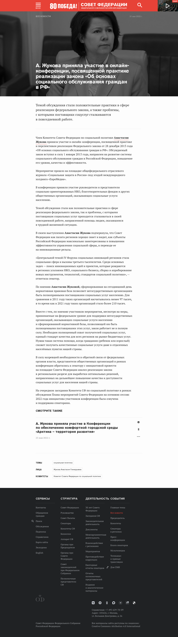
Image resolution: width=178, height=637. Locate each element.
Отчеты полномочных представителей (94, 576)
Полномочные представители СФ (68, 581)
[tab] (138, 431)
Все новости (43, 16)
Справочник (42, 537)
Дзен (100, 602)
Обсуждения (42, 526)
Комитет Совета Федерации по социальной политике (77, 476)
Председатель (117, 518)
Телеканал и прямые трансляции (116, 558)
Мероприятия (93, 551)
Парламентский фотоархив (134, 602)
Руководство (67, 512)
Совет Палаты (68, 518)
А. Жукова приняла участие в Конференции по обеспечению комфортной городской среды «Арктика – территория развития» (77, 428)
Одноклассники (138, 429)
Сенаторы (66, 523)
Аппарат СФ (67, 539)
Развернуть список (138, 437)
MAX (113, 602)
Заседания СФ (93, 515)
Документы (92, 529)
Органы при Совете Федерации (67, 555)
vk (93, 602)
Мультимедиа (117, 550)
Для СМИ (115, 567)
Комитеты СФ (68, 528)
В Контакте (138, 422)
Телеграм (120, 602)
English (39, 552)
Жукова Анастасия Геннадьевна (67, 469)
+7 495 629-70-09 (114, 609)
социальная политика (63, 462)
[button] (38, 5)
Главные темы (117, 507)
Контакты (41, 507)
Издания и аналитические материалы (94, 587)
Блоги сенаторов (119, 545)
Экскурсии (41, 547)
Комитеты (115, 523)
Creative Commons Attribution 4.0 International (116, 626)
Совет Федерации (70, 507)
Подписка (41, 531)
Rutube (127, 602)
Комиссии (66, 533)
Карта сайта (42, 542)
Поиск (39, 521)
